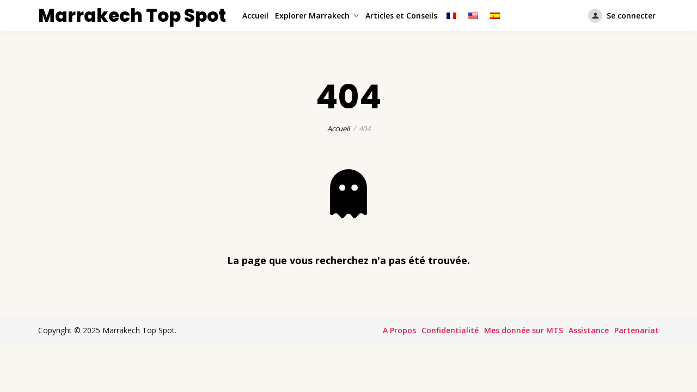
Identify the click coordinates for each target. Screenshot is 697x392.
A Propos (399, 330)
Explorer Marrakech (312, 15)
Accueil (255, 15)
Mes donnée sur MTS (523, 330)
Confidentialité (450, 330)
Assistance (588, 330)
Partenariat (636, 330)
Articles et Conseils (401, 15)
